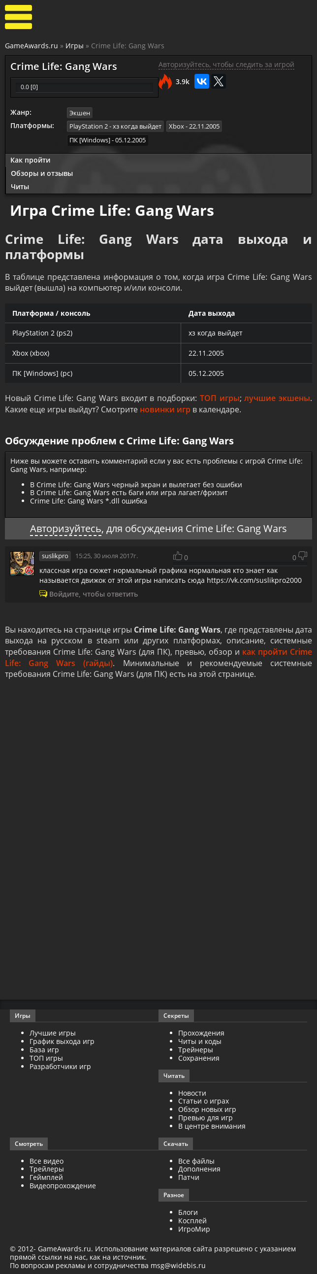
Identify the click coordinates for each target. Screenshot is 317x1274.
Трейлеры (47, 1168)
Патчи (188, 1176)
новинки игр (165, 409)
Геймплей (46, 1176)
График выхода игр (62, 1040)
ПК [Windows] (89, 139)
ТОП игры (220, 398)
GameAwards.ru (31, 45)
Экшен (79, 112)
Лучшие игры (53, 1032)
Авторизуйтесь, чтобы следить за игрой (226, 64)
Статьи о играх (203, 1100)
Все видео (46, 1160)
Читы (20, 186)
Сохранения (199, 1057)
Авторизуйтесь (65, 528)
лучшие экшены (277, 398)
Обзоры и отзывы (42, 172)
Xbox (176, 126)
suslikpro (55, 555)
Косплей (192, 1219)
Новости (192, 1092)
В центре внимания (212, 1125)
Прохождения (201, 1032)
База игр (44, 1049)
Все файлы (196, 1160)
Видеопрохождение (63, 1184)
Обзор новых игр (207, 1108)
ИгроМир (194, 1228)
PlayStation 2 (88, 126)
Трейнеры (195, 1049)
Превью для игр (205, 1117)
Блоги (188, 1211)
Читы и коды (200, 1040)
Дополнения (199, 1168)
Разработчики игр (60, 1065)
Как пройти (30, 159)
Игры (74, 45)
